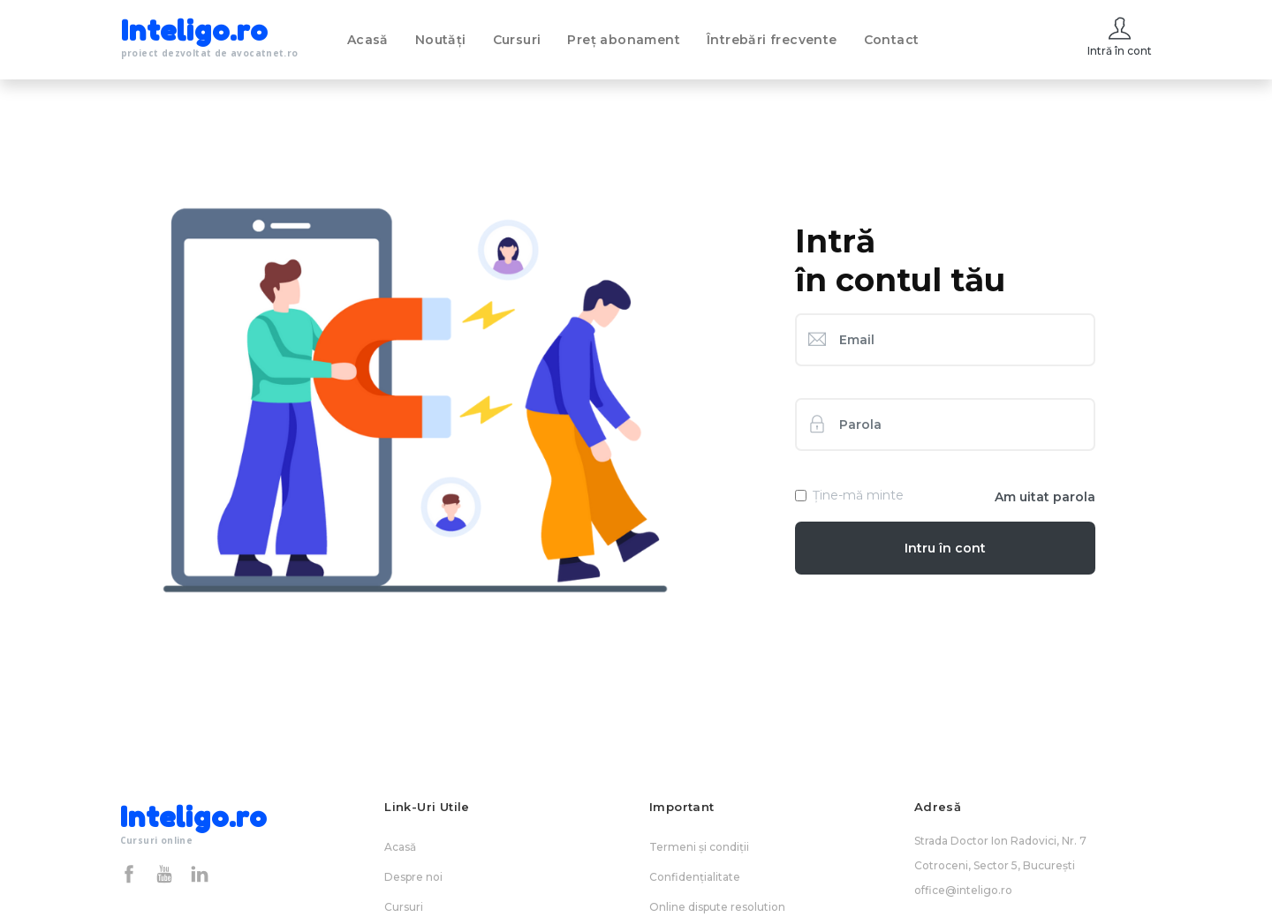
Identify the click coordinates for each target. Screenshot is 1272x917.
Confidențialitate (694, 876)
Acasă (368, 40)
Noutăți (440, 40)
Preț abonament (623, 40)
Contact (892, 40)
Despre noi (413, 876)
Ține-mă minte (858, 495)
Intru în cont (945, 548)
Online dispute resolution (717, 906)
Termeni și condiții (699, 846)
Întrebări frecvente (772, 40)
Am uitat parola (1045, 497)
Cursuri (517, 40)
